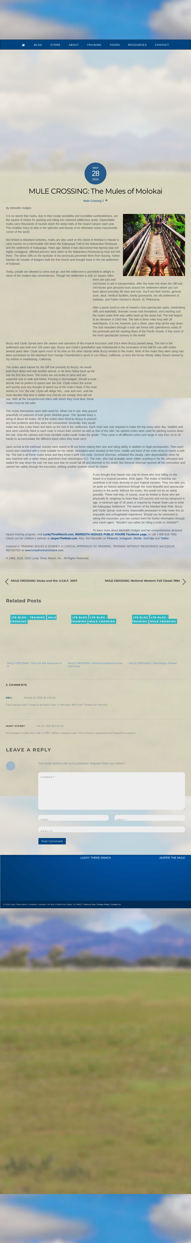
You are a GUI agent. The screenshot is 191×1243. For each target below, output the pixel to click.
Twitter (164, 538)
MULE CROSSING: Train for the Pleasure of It (34, 665)
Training (94, 44)
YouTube (148, 538)
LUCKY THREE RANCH (95, 857)
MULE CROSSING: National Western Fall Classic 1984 (142, 580)
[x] (9, 897)
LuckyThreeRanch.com (58, 534)
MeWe (137, 538)
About (74, 44)
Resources (137, 44)
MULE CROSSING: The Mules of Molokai (96, 191)
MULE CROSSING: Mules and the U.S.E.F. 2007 (44, 580)
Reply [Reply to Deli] (29, 713)
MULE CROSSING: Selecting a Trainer (153, 663)
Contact (162, 44)
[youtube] (16, 897)
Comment (49, 777)
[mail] (23, 897)
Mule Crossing (92, 200)
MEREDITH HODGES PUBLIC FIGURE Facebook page (111, 534)
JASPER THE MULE (172, 857)
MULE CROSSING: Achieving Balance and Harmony (95, 665)
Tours (115, 44)
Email (122, 820)
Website (47, 831)
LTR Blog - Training (28, 617)
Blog (38, 44)
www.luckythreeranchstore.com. (44, 550)
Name (46, 820)
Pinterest (112, 538)
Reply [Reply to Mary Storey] (29, 742)
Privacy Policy (103, 904)
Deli (9, 697)
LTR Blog (79, 617)
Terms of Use (89, 904)
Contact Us (116, 904)
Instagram (126, 538)
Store (55, 44)
